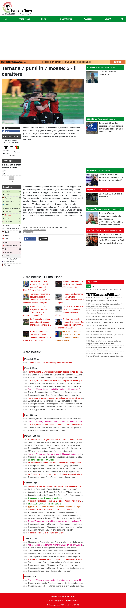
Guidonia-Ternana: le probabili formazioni (46, 533)
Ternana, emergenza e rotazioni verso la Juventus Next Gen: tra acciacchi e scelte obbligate (67, 398)
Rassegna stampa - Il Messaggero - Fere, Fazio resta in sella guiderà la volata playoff (65, 527)
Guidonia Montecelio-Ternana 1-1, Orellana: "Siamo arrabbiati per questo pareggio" (64, 492)
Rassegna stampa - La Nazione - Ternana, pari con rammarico (55, 469)
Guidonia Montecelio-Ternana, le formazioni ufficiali (50, 510)
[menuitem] (122, 19)
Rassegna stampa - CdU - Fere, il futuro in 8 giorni (49, 571)
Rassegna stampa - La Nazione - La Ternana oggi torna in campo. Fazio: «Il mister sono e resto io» (70, 524)
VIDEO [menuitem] (108, 19)
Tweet (43, 239)
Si (5, 171)
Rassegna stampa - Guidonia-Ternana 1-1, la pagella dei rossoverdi (57, 466)
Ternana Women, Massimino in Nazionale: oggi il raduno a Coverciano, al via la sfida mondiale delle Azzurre (74, 389)
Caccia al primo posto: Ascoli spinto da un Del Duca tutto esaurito (56, 583)
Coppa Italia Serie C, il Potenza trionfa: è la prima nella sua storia (56, 586)
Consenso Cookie (57, 596)
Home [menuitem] (4, 19)
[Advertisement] (63, 40)
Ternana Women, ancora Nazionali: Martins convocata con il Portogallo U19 (60, 580)
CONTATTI (63, 600)
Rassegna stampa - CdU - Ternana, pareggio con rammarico (54, 477)
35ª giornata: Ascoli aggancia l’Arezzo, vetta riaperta (50, 451)
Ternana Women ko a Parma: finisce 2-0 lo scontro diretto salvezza (57, 454)
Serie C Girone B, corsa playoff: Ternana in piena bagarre (53, 548)
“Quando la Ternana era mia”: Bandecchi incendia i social (52, 551)
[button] (11, 178)
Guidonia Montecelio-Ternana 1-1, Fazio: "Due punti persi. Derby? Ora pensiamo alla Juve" (67, 486)
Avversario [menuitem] (89, 19)
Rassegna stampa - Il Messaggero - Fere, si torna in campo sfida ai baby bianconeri (64, 404)
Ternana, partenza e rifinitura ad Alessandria (47, 410)
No (5, 174)
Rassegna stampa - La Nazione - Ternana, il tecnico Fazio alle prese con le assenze (64, 568)
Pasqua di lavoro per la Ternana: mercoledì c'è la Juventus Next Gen (57, 448)
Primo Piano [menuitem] (24, 19)
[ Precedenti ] (11, 155)
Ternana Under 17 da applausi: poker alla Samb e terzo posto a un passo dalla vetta (64, 562)
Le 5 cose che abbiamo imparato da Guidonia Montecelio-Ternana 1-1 (40, 322)
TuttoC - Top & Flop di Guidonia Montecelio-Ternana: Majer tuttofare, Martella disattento (65, 442)
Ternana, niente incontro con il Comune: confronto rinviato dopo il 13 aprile (60, 425)
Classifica (7, 187)
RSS (76, 600)
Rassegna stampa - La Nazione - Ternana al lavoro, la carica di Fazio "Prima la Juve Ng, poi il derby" (71, 407)
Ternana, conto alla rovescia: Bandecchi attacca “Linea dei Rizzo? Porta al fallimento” (64, 372)
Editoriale (91, 67)
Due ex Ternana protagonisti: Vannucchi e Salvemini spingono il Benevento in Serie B (65, 392)
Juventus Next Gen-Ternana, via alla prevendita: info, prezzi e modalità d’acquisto (63, 427)
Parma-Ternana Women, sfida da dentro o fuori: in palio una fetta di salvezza (61, 521)
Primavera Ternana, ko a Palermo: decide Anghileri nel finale (54, 512)
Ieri (93, 286)
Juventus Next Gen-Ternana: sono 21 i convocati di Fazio (52, 401)
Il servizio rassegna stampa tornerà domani (46, 430)
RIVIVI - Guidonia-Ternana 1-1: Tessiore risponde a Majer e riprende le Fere (62, 507)
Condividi (30, 239)
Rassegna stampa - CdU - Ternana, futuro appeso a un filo (53, 395)
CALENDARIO (52, 600)
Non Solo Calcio (94, 230)
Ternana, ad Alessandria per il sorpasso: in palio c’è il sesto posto (73, 284)
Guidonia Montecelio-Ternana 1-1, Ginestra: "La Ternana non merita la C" (59, 495)
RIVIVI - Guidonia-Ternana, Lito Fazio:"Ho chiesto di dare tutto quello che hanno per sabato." (68, 559)
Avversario (91, 170)
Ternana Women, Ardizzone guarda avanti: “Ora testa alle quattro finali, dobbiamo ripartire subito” (70, 422)
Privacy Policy (70, 596)
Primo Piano (34, 227)
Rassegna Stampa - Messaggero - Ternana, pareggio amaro (54, 471)
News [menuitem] (43, 19)
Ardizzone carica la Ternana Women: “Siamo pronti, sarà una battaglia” (58, 545)
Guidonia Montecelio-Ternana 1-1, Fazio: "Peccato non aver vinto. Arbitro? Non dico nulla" (67, 501)
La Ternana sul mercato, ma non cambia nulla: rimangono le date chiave (59, 463)
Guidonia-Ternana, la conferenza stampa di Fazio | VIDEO (53, 554)
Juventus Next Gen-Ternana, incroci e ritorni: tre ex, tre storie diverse (57, 383)
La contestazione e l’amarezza (41, 460)
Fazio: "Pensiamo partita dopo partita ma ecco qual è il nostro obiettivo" (59, 445)
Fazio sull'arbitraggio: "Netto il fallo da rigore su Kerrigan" (52, 489)
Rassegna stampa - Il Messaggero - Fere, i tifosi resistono (53, 565)
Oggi (88, 286)
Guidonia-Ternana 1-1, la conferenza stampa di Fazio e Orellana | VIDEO (59, 457)
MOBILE (71, 600)
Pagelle (90, 190)
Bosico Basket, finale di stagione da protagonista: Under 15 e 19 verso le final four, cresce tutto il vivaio (72, 386)
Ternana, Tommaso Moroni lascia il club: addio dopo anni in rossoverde (58, 515)
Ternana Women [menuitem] (64, 19)
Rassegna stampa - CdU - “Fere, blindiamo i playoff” (50, 530)
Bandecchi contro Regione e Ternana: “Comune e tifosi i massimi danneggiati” (61, 440)
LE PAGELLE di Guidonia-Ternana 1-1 (44, 504)
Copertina (91, 119)
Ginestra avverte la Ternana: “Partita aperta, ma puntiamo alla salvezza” (59, 518)
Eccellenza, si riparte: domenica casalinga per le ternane (52, 378)
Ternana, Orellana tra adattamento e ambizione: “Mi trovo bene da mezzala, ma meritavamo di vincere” (72, 419)
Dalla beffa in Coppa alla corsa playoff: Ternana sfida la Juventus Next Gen (60, 375)
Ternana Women (94, 209)
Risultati (11, 182)
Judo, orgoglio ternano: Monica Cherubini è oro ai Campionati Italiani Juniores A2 (63, 556)
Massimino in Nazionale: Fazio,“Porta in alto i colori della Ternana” (56, 542)
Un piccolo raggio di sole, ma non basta (45, 498)
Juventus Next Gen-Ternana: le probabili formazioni (50, 363)
